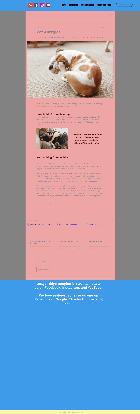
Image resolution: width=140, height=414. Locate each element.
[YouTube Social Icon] (48, 5)
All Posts (29, 15)
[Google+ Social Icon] (30, 5)
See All (110, 220)
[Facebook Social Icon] (36, 5)
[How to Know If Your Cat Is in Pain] (40, 230)
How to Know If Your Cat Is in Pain (40, 242)
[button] (110, 15)
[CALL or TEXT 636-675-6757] (124, 5)
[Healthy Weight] (99, 230)
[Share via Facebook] (37, 204)
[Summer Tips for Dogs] (70, 230)
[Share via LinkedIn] (46, 204)
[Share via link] (51, 204)
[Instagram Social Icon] (42, 5)
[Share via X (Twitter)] (42, 204)
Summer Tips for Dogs (68, 241)
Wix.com (80, 412)
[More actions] (102, 27)
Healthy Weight (95, 241)
